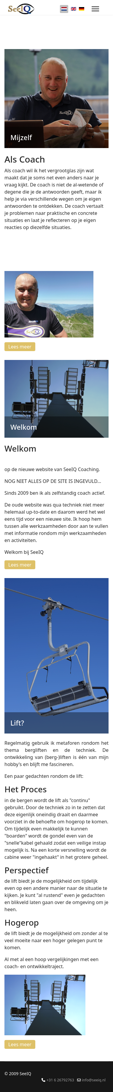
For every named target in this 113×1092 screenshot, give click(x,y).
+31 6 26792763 (60, 1080)
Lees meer (19, 346)
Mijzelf (21, 137)
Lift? (17, 723)
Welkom (23, 427)
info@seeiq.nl (94, 1080)
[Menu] (95, 9)
